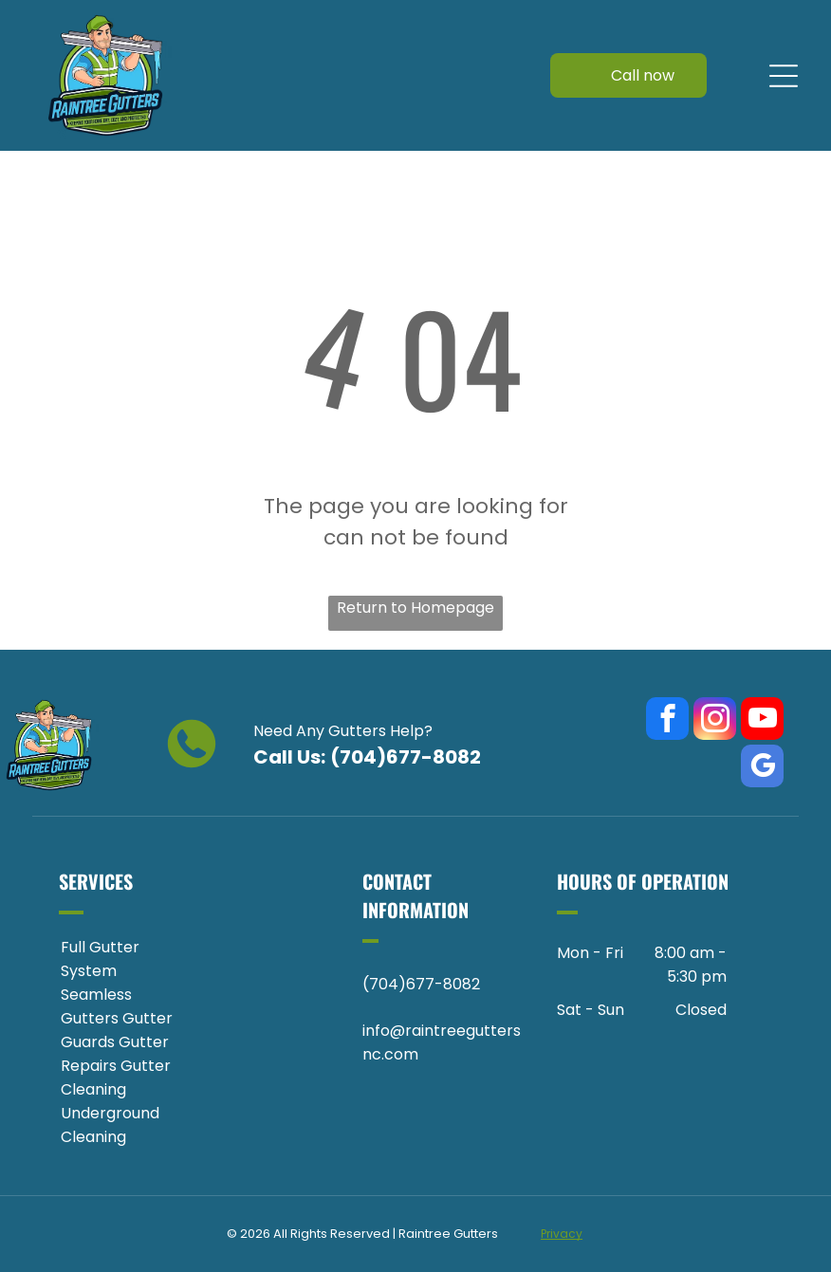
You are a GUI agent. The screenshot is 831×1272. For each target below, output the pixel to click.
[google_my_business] (762, 768)
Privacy (561, 1234)
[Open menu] (783, 76)
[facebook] (667, 721)
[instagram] (714, 721)
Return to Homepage (415, 607)
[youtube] (762, 721)
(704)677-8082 (405, 757)
